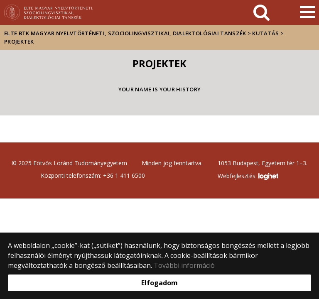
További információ (184, 265)
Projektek (19, 41)
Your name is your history (159, 89)
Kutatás (265, 33)
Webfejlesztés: (248, 176)
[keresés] (261, 12)
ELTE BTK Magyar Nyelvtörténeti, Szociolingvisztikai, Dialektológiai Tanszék (125, 33)
